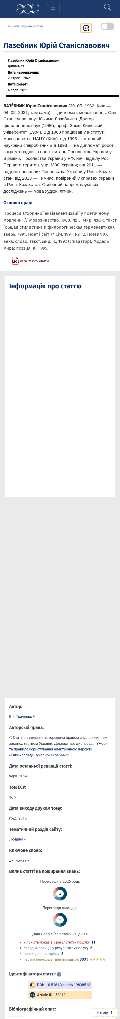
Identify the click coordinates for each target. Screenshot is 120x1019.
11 (93, 942)
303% (92, 959)
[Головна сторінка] (27, 8)
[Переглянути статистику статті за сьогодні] (60, 920)
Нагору (105, 1012)
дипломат (17, 860)
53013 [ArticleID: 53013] (60, 995)
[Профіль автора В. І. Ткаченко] (22, 716)
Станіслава (14, 118)
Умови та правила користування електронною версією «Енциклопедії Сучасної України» (58, 749)
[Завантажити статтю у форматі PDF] (30, 261)
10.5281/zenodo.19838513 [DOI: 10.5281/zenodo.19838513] (68, 985)
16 (11, 797)
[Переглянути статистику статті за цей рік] (60, 893)
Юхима (46, 118)
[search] (107, 5)
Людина (16, 839)
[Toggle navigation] (53, 8)
